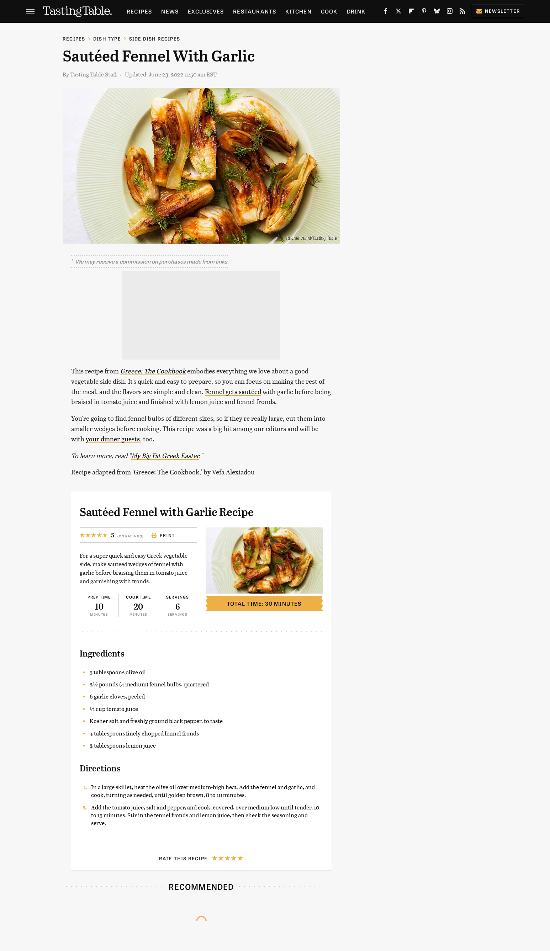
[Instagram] (449, 12)
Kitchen (298, 11)
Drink (356, 11)
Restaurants (254, 11)
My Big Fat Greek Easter (165, 455)
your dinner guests (113, 438)
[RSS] (462, 12)
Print (163, 535)
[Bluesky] (436, 12)
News (170, 11)
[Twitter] (398, 12)
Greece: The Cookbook (153, 370)
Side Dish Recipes (154, 38)
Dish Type (107, 38)
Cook (329, 11)
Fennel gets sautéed (233, 391)
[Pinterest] (424, 12)
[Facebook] (385, 12)
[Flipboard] (411, 12)
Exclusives (206, 11)
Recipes (139, 11)
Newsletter (498, 10)
